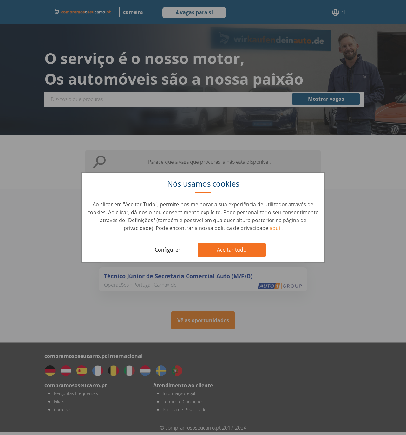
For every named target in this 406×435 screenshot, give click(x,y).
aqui (275, 228)
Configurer (167, 249)
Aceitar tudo (231, 249)
